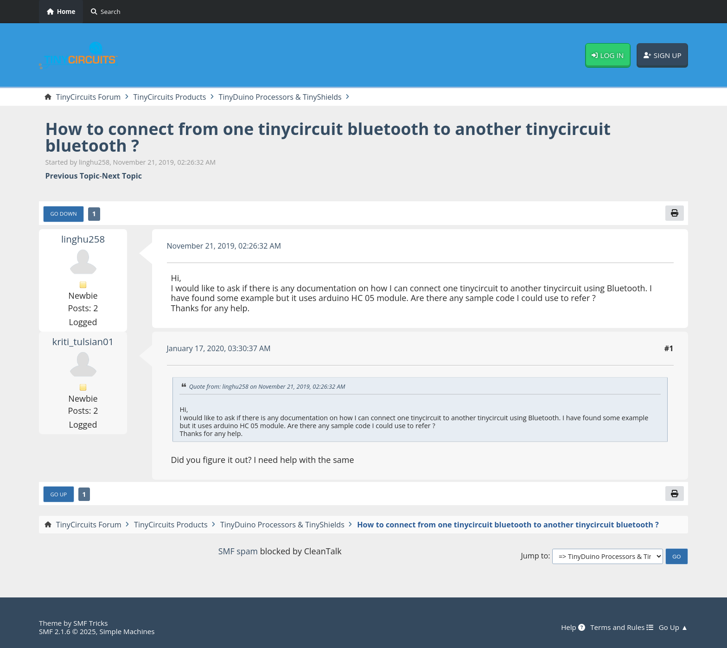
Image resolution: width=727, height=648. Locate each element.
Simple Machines (128, 631)
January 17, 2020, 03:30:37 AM (219, 349)
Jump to (534, 556)
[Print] (674, 213)
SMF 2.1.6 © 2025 (67, 631)
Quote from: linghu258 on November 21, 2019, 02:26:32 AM (268, 387)
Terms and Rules (621, 627)
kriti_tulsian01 (83, 341)
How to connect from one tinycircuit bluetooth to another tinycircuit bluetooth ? (331, 137)
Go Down (64, 214)
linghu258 (83, 238)
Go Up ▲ (673, 627)
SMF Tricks (90, 623)
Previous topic (72, 176)
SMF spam (238, 551)
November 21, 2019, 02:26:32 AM (224, 246)
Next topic (122, 176)
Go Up (59, 494)
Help (572, 627)
